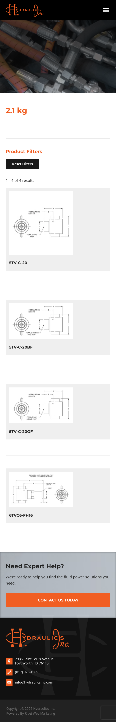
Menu (106, 10)
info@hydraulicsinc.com (34, 682)
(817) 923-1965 (26, 672)
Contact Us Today (58, 600)
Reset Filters (22, 164)
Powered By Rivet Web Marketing (30, 713)
